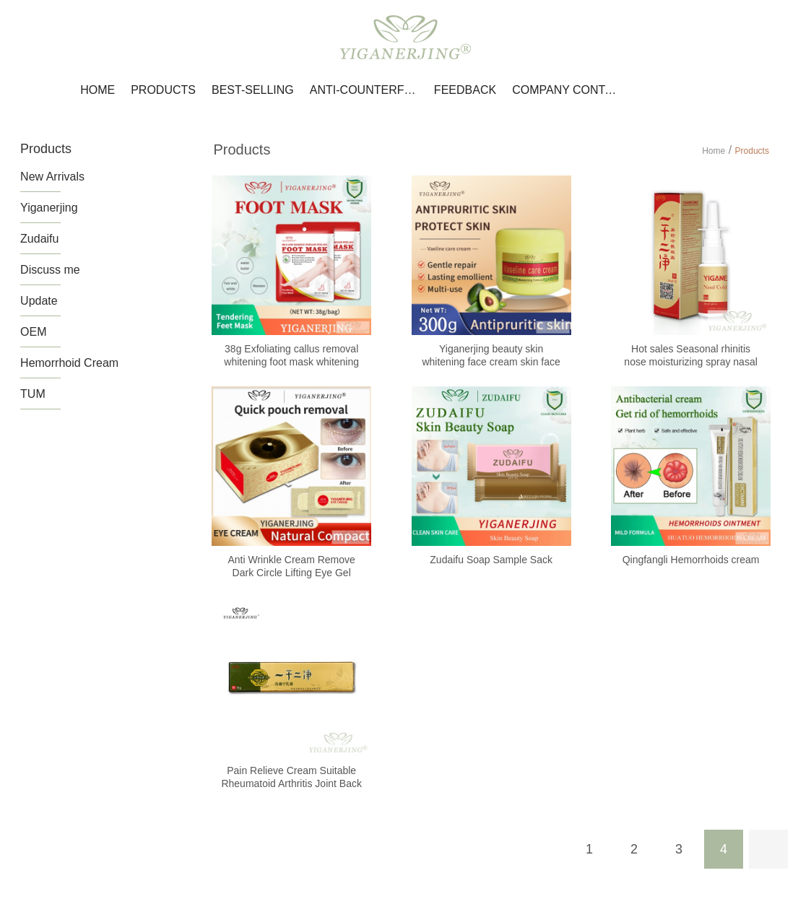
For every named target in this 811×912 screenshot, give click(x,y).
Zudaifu (39, 239)
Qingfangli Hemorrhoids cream (691, 559)
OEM (33, 332)
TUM (32, 394)
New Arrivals (52, 176)
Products (163, 90)
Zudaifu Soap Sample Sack (491, 559)
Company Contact (566, 90)
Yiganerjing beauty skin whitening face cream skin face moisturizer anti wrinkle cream (491, 362)
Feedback (465, 90)
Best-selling (253, 90)
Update (39, 301)
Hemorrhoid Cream (69, 363)
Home (97, 90)
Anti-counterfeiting (364, 90)
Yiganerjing (48, 207)
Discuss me (50, 270)
